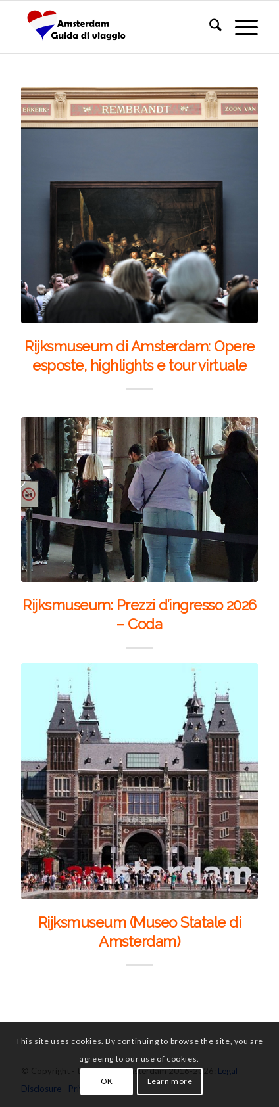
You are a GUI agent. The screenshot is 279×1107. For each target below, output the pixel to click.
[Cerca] (209, 27)
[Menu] (240, 27)
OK (107, 1081)
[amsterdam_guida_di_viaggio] (116, 27)
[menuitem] (209, 27)
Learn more (170, 1081)
